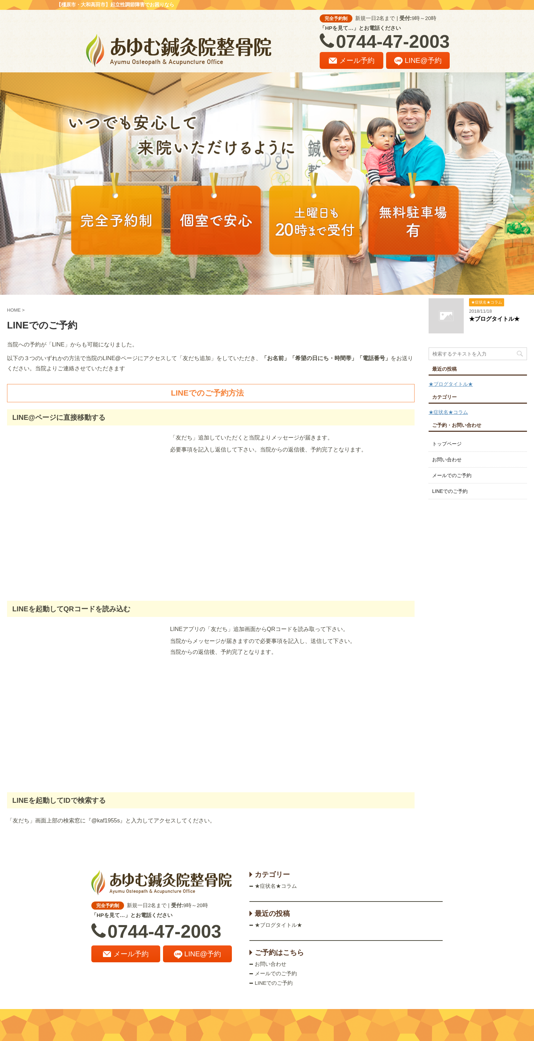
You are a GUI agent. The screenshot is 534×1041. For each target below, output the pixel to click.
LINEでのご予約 (450, 491)
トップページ (447, 444)
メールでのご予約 (451, 475)
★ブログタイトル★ (494, 319)
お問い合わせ (447, 459)
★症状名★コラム (448, 412)
